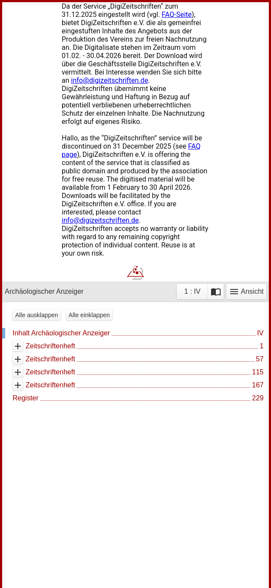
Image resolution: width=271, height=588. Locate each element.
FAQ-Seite (177, 14)
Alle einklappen (89, 315)
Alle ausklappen (36, 315)
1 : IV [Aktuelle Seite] (192, 291)
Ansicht (246, 291)
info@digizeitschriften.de (110, 80)
